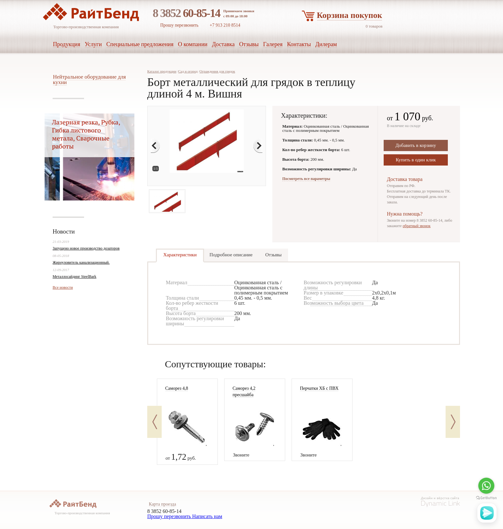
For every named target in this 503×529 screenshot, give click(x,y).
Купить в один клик (416, 159)
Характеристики (180, 254)
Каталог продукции (161, 71)
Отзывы (273, 254)
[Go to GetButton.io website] (486, 498)
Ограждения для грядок (217, 71)
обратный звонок (417, 226)
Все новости (63, 287)
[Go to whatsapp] (486, 486)
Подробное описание (230, 254)
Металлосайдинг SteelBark (74, 276)
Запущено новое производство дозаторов (86, 248)
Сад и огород (188, 71)
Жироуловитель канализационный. (81, 262)
